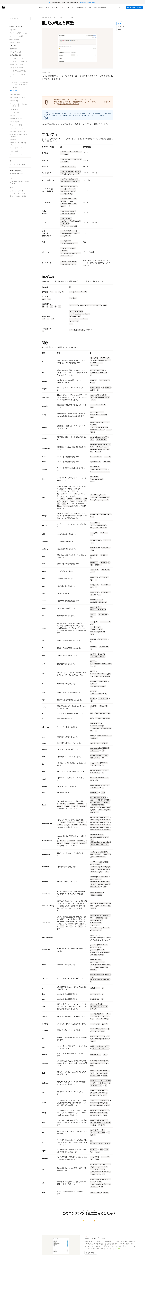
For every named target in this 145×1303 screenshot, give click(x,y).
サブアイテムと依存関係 (18, 71)
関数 (45, 343)
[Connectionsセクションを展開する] (20, 109)
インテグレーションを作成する (19, 182)
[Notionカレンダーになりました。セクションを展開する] (20, 143)
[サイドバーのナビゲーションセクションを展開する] (20, 33)
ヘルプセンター (46, 17)
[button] (20, 18)
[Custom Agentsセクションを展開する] (20, 121)
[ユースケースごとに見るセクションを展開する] (20, 164)
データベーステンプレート (18, 68)
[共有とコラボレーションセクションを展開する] (20, 97)
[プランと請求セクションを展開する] (20, 151)
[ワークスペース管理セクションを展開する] (20, 125)
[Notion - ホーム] (4, 7)
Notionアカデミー (16, 174)
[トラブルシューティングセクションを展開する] (20, 154)
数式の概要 (13, 49)
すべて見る (13, 91)
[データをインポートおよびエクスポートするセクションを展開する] (20, 105)
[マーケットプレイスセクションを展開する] (20, 148)
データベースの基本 (16, 52)
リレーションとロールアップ (19, 61)
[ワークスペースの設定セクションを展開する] (20, 36)
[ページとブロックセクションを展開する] (20, 42)
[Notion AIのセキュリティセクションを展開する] (20, 131)
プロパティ (50, 134)
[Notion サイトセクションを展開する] (20, 100)
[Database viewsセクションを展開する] (20, 94)
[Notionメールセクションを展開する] (20, 139)
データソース (14, 79)
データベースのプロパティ (18, 58)
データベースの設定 (16, 64)
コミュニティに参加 (17, 193)
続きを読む (91, 1253)
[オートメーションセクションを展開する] (20, 112)
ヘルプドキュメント (60, 17)
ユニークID (13, 87)
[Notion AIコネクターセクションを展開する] (20, 118)
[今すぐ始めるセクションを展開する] (20, 29)
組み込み (48, 277)
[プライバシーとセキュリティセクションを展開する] (20, 128)
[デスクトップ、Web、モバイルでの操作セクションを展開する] (20, 135)
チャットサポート (16, 191)
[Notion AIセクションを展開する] (20, 115)
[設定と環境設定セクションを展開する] (20, 39)
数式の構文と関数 (15, 55)
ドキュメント (73, 17)
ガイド (11, 161)
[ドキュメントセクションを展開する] (20, 45)
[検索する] (20, 18)
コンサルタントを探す (17, 196)
